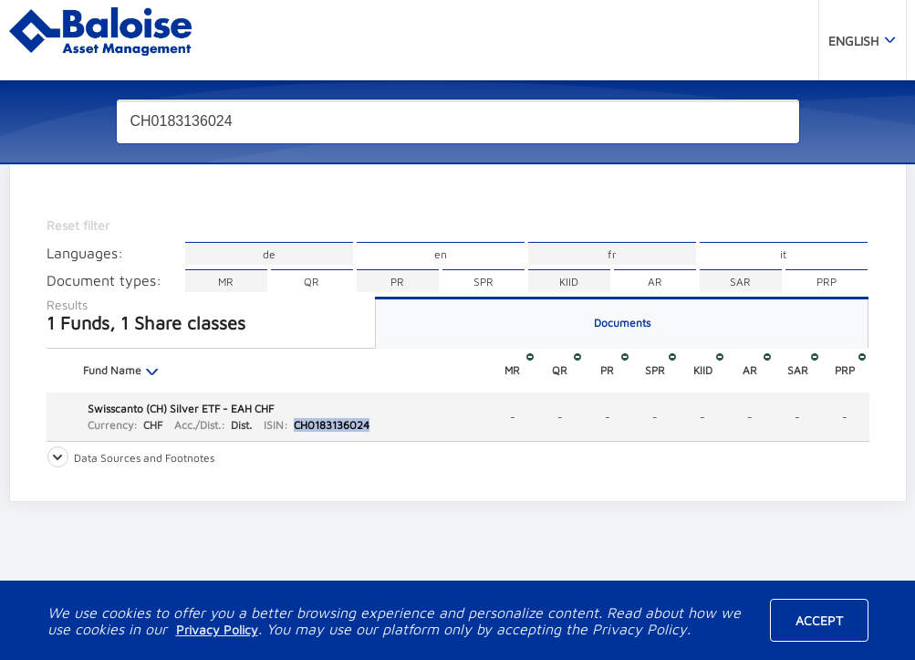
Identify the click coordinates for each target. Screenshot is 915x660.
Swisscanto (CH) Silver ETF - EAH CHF (181, 408)
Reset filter (78, 225)
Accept (819, 620)
